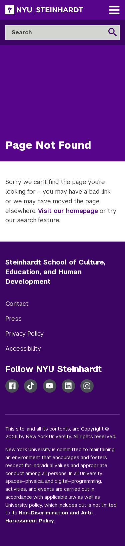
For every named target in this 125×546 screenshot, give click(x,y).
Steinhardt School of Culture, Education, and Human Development (55, 272)
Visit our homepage (68, 211)
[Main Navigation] (114, 11)
